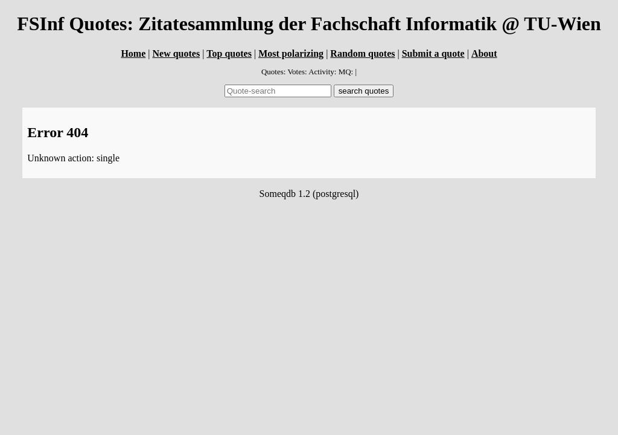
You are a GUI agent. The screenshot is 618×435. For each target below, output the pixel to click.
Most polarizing (290, 53)
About (484, 53)
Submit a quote (433, 53)
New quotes (176, 53)
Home (133, 53)
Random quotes (362, 53)
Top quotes (229, 53)
